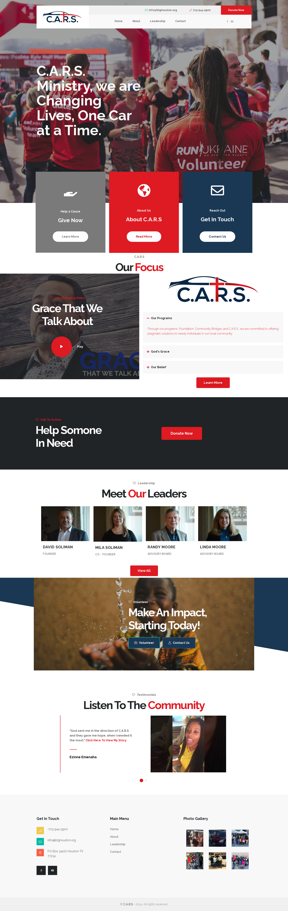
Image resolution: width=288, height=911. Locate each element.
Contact (180, 21)
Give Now (70, 295)
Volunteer (144, 644)
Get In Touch (217, 294)
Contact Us (179, 644)
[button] (181, 434)
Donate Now (236, 10)
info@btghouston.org (161, 10)
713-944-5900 (200, 10)
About (136, 21)
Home (119, 21)
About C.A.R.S (144, 294)
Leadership (157, 21)
